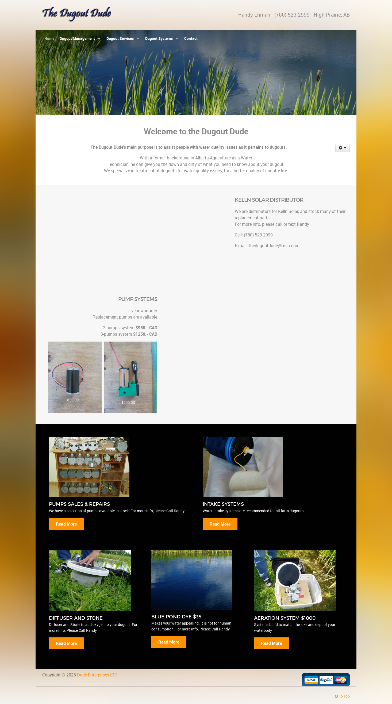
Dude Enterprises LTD (97, 675)
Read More (66, 524)
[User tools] (342, 148)
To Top (342, 696)
